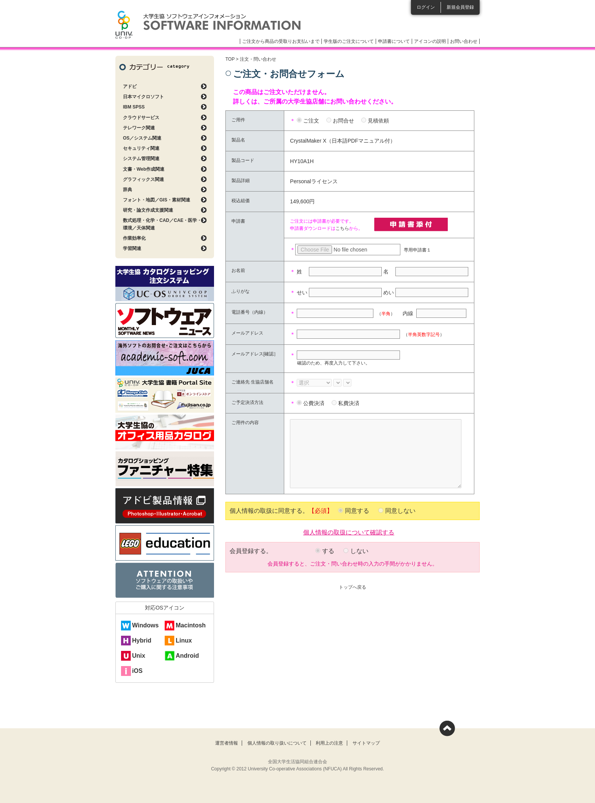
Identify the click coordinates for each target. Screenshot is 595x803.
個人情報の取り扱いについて (277, 743)
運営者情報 (226, 743)
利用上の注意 (329, 743)
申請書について (394, 41)
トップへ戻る (352, 587)
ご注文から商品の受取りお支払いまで (281, 41)
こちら (342, 228)
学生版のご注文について (349, 41)
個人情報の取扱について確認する (348, 531)
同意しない (400, 511)
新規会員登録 (460, 7)
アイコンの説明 (430, 41)
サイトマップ (366, 743)
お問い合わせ (463, 41)
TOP (230, 59)
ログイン (426, 7)
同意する (357, 511)
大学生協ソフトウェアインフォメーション (208, 25)
